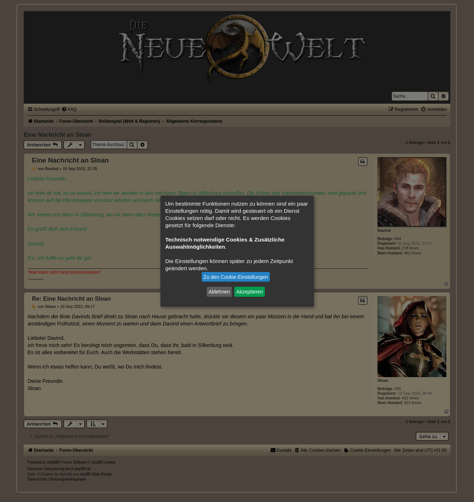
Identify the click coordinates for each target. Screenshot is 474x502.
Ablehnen (219, 292)
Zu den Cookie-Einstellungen (235, 277)
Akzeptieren (249, 292)
